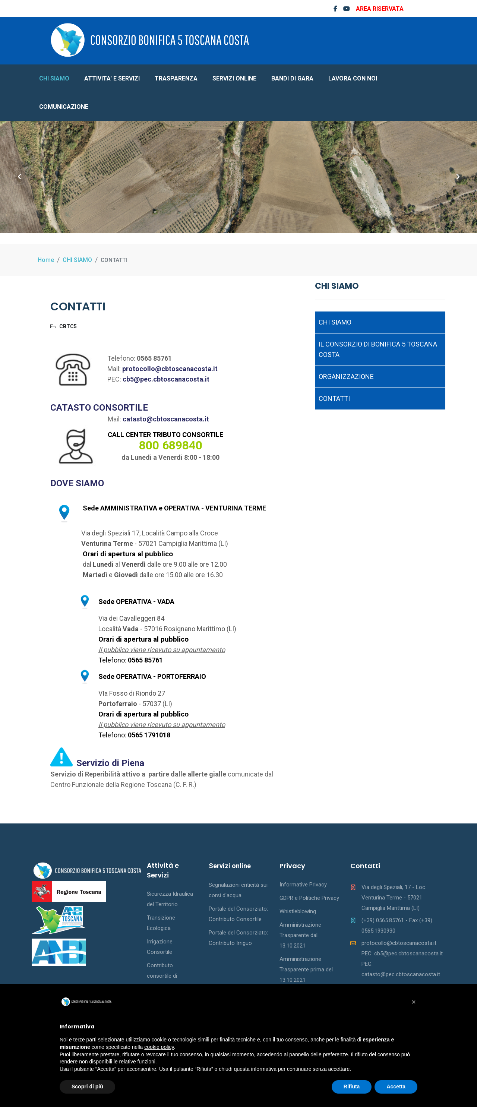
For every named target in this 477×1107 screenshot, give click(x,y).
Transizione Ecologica (161, 923)
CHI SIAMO (54, 78)
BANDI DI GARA (292, 78)
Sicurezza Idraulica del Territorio (170, 899)
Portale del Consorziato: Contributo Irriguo (238, 937)
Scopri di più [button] (87, 1086)
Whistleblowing (297, 911)
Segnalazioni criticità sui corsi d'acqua (238, 890)
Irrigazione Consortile (160, 946)
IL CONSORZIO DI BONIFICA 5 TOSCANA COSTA (378, 349)
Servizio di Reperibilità (86, 774)
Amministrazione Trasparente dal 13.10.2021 (300, 935)
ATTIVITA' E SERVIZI (112, 78)
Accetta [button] (395, 1086)
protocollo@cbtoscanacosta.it (170, 369)
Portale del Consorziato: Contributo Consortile (238, 914)
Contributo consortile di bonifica (162, 976)
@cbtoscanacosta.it (177, 419)
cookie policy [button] (159, 1047)
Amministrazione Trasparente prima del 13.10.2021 (306, 969)
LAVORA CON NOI (352, 78)
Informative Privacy (303, 884)
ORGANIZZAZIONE (346, 376)
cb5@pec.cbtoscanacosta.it (166, 379)
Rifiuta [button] (352, 1086)
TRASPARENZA (176, 78)
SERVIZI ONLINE (234, 78)
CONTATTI (334, 398)
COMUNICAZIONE (63, 106)
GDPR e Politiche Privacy (309, 898)
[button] (414, 1002)
